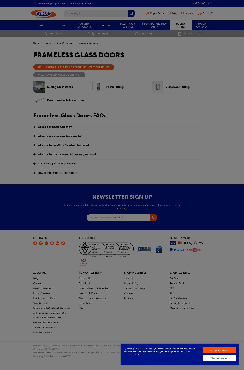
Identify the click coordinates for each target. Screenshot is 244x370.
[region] (180, 354)
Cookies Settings (219, 358)
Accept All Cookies (219, 350)
